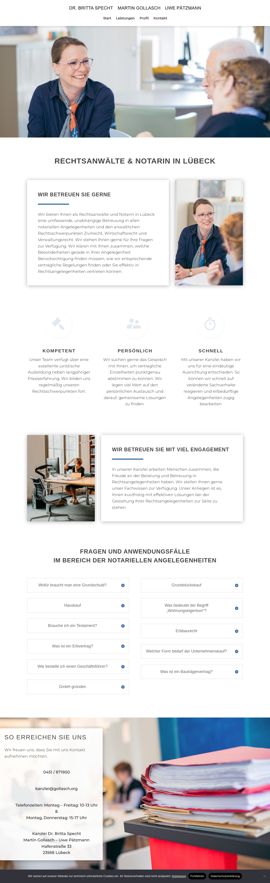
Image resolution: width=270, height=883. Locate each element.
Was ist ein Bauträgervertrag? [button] (186, 671)
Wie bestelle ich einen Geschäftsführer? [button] (72, 666)
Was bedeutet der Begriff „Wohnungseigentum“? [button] (186, 608)
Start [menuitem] (107, 18)
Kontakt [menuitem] (160, 18)
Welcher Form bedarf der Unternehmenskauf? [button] (186, 651)
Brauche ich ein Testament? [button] (72, 625)
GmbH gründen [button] (72, 686)
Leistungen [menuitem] (125, 18)
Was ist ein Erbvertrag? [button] (72, 646)
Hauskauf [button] (72, 605)
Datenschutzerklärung (225, 876)
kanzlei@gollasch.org (56, 788)
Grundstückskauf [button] (186, 585)
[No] (264, 876)
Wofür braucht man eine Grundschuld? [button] (73, 585)
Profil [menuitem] (144, 18)
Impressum (179, 876)
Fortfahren (197, 876)
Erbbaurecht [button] (186, 631)
